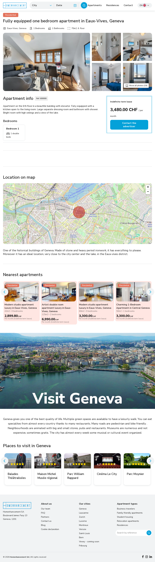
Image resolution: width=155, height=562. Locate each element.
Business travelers (126, 508)
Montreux (83, 525)
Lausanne (83, 512)
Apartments (95, 5)
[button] (79, 212)
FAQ (43, 512)
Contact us (46, 521)
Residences (112, 5)
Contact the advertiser (129, 124)
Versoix (82, 529)
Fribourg (83, 545)
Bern (81, 537)
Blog (43, 525)
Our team (45, 508)
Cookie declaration (50, 529)
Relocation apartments (128, 521)
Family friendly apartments (130, 512)
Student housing (125, 517)
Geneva (82, 508)
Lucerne (83, 521)
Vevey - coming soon (89, 541)
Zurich (82, 517)
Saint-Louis (84, 533)
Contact (128, 5)
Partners (45, 517)
